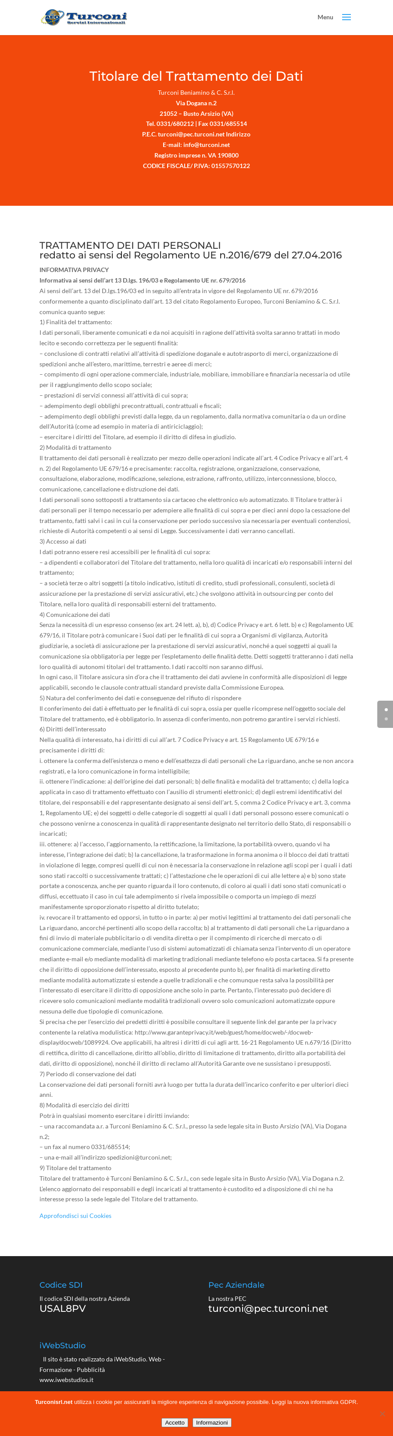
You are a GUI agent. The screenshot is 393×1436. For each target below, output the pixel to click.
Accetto (174, 1422)
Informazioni (212, 1422)
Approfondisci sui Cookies (75, 1215)
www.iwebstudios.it (66, 1379)
